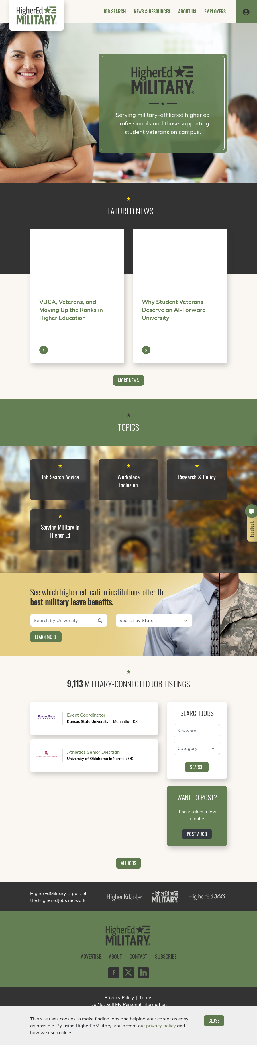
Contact (138, 956)
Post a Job (197, 834)
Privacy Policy (119, 997)
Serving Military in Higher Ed (60, 531)
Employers (215, 11)
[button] (246, 12)
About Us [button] (187, 11)
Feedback (251, 529)
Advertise (91, 956)
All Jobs (128, 863)
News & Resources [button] (152, 11)
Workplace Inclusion (128, 481)
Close (214, 1020)
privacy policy (161, 1025)
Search (197, 767)
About (115, 956)
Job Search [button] (114, 11)
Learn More (46, 636)
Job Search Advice (60, 477)
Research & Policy (197, 477)
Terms (145, 997)
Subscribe (165, 956)
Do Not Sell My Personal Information (128, 1004)
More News (128, 380)
